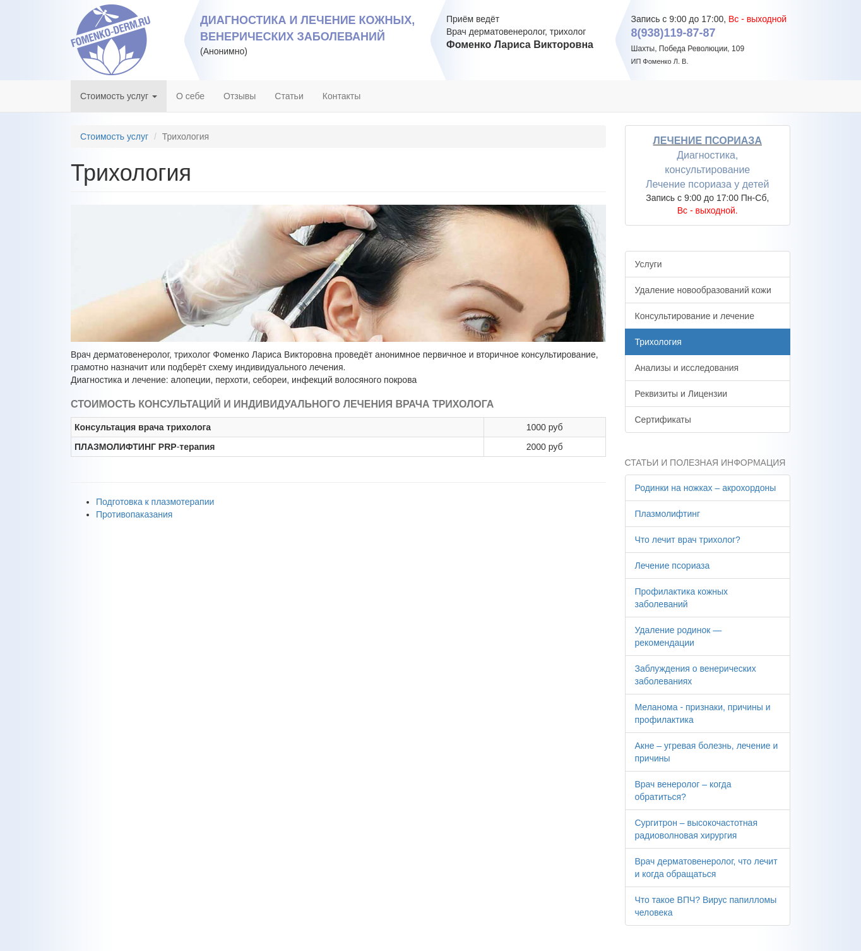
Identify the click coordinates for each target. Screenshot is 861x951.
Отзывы (239, 96)
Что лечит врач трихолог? (687, 540)
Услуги (648, 264)
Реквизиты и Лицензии (681, 394)
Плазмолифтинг (668, 514)
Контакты (341, 96)
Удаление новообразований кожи (703, 290)
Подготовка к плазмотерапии (155, 502)
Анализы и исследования (687, 368)
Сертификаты (663, 420)
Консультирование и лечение (694, 316)
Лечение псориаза (672, 565)
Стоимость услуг (118, 96)
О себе (190, 96)
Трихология (658, 342)
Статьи (289, 96)
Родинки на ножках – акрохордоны (705, 488)
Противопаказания (134, 514)
